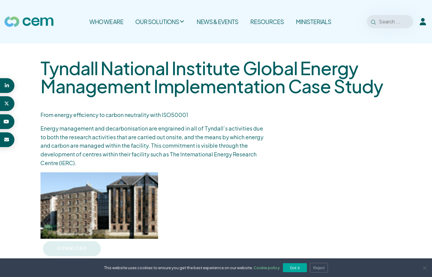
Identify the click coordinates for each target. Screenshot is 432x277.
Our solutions (159, 21)
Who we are (106, 21)
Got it (295, 268)
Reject (319, 268)
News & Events (217, 21)
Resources (267, 21)
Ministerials (313, 21)
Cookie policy (267, 267)
